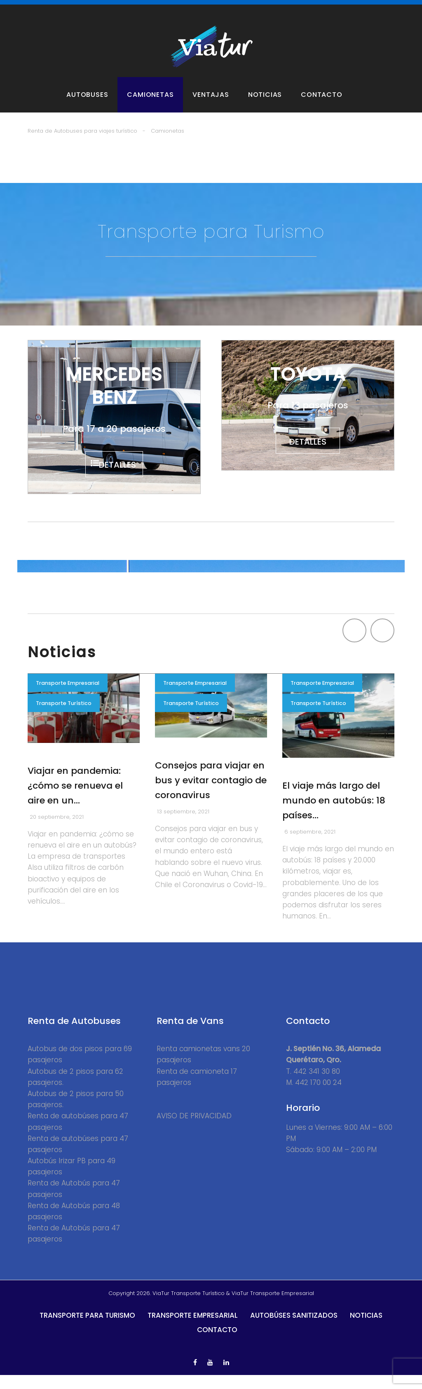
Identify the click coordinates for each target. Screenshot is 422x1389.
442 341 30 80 (316, 1085)
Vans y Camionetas (144, 9)
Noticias (265, 106)
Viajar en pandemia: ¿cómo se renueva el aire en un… (75, 799)
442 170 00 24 (318, 1096)
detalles (119, 477)
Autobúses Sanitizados (294, 1330)
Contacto (321, 106)
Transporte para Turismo (87, 1330)
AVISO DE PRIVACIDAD (194, 1130)
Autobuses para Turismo (67, 9)
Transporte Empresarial (68, 698)
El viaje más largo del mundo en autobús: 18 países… (333, 815)
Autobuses (87, 106)
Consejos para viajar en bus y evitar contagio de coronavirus (211, 794)
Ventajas (210, 106)
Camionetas (150, 106)
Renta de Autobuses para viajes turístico (82, 142)
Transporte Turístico (64, 718)
